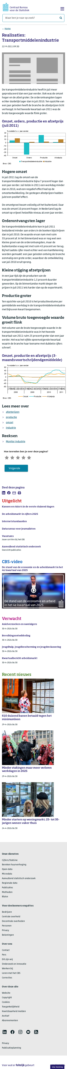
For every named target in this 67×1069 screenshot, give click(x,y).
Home (8, 29)
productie (11, 417)
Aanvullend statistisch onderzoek (18, 879)
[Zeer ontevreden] (7, 457)
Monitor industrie (15, 441)
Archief (5, 1016)
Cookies (6, 1002)
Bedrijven (7, 912)
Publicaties (7, 888)
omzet (9, 422)
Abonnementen (10, 1021)
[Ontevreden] (13, 457)
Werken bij (7, 969)
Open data (7, 869)
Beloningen (8, 935)
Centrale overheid (11, 917)
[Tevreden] (24, 457)
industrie (11, 428)
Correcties (7, 978)
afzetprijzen (12, 412)
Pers (4, 955)
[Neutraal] (19, 457)
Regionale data (9, 883)
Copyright (7, 998)
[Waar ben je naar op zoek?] (33, 18)
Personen (6, 926)
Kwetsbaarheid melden (14, 1011)
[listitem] (4, 493)
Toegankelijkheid (10, 1007)
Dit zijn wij (7, 960)
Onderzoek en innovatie (14, 964)
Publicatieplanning (11, 1048)
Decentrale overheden (13, 921)
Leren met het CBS (11, 973)
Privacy (5, 930)
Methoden (7, 892)
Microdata (7, 874)
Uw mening (57, 1067)
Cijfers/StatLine (10, 860)
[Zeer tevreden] (30, 457)
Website (6, 993)
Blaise (5, 897)
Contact (6, 950)
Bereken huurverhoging (14, 865)
